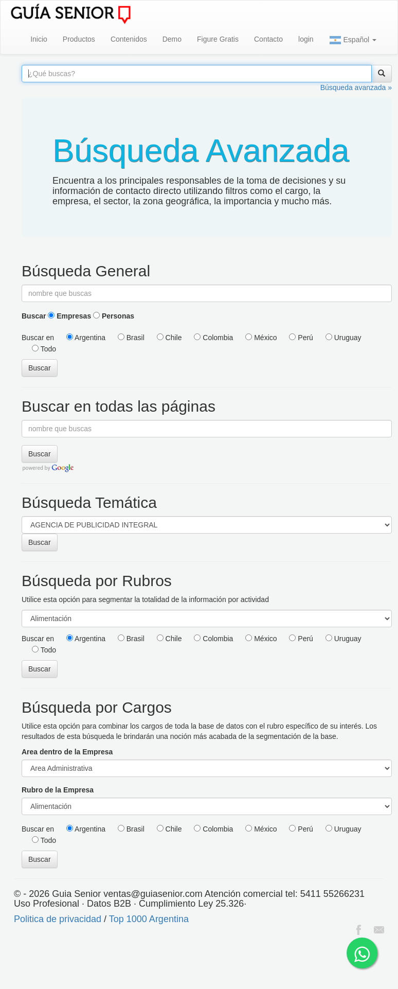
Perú (301, 337)
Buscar (34, 316)
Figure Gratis (218, 39)
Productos (79, 39)
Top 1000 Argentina (149, 919)
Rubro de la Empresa (58, 790)
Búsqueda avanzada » (356, 87)
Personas (113, 316)
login (306, 39)
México (261, 337)
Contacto (268, 39)
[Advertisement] (187, 963)
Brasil (131, 337)
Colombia (213, 337)
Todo (44, 349)
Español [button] (352, 40)
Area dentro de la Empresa (67, 752)
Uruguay (343, 337)
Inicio (38, 39)
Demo (172, 39)
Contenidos (129, 39)
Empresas (69, 316)
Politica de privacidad (57, 919)
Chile (169, 337)
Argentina (85, 337)
